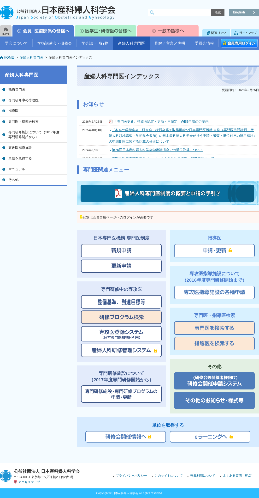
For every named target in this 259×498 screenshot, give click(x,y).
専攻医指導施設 (20, 148)
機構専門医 (16, 89)
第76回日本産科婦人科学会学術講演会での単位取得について (157, 150)
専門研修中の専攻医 (23, 100)
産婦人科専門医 (131, 43)
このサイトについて (169, 475)
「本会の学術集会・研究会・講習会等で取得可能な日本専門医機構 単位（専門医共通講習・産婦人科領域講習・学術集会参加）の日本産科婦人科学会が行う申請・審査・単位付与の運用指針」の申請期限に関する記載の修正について (183, 135)
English (239, 12)
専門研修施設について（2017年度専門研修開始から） (33, 134)
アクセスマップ (29, 482)
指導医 (13, 111)
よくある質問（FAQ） (238, 475)
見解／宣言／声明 (169, 43)
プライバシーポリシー (131, 475)
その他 (13, 180)
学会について (16, 43)
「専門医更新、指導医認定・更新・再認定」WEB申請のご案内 (161, 121)
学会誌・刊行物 (95, 43)
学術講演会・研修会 (54, 43)
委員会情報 (204, 43)
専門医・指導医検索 (23, 121)
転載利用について (202, 475)
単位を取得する (20, 158)
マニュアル (16, 169)
